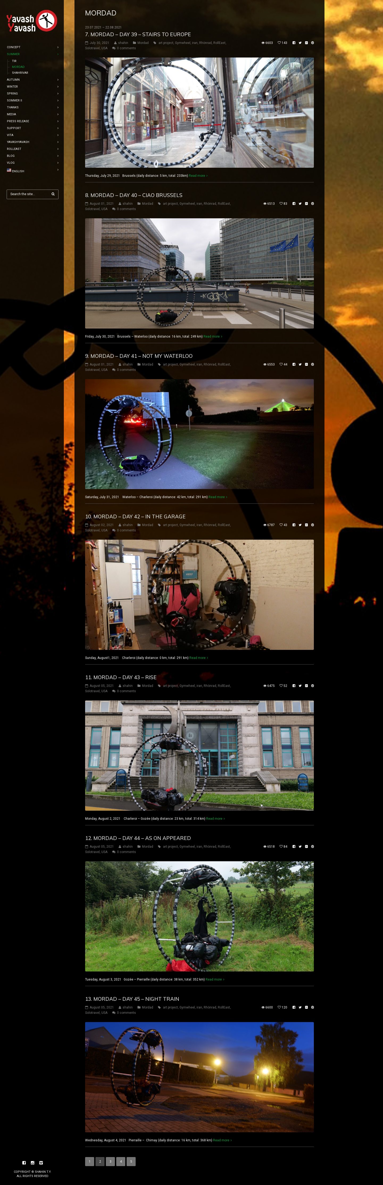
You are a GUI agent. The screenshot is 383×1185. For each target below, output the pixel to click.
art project (166, 43)
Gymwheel (182, 43)
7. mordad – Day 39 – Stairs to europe (138, 34)
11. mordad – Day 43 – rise (121, 677)
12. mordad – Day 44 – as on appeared (138, 838)
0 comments (126, 48)
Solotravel (92, 48)
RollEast (219, 43)
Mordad (143, 43)
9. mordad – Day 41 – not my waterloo (139, 356)
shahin (123, 43)
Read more (197, 176)
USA (104, 48)
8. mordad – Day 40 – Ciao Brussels (133, 195)
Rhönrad (205, 43)
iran (195, 43)
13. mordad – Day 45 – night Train (132, 999)
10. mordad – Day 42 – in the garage (135, 516)
